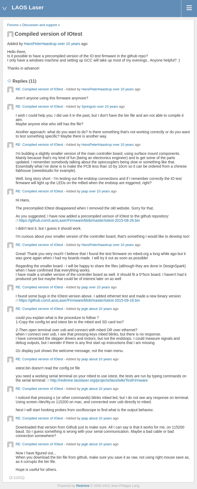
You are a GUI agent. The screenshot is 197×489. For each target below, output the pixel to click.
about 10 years (100, 309)
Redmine (82, 486)
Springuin (88, 106)
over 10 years (69, 44)
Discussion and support (39, 25)
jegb (84, 309)
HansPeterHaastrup (40, 44)
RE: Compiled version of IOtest (39, 89)
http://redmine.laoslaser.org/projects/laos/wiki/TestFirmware (99, 380)
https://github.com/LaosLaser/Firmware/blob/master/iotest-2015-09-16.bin (79, 300)
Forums (13, 25)
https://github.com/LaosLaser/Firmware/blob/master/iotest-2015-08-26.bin (79, 220)
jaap (84, 191)
